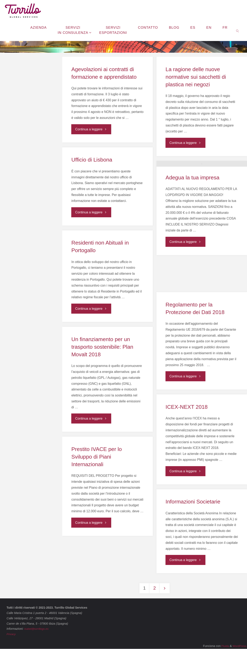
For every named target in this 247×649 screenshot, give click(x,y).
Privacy (11, 634)
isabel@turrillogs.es (37, 629)
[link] (237, 30)
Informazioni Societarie (192, 502)
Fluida (223, 646)
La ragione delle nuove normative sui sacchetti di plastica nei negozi (195, 77)
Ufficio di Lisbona (91, 160)
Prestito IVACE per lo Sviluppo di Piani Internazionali (96, 456)
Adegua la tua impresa (192, 210)
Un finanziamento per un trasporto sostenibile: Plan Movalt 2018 (102, 347)
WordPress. (239, 646)
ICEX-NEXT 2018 (186, 407)
